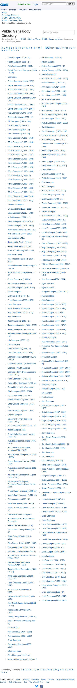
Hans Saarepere (14, 304)
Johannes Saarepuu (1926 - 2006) (56, 372)
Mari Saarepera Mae (16, 238)
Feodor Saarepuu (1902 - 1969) (55, 203)
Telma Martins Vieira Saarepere (21, 387)
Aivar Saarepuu (14, 640)
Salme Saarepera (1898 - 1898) (21, 90)
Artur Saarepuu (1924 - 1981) (54, 119)
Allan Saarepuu (48, 62)
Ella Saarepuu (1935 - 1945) (53, 151)
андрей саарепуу (49, 74)
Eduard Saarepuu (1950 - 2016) (55, 135)
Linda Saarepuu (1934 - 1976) (54, 600)
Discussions (35, 10)
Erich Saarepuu (48, 186)
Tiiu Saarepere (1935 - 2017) (20, 391)
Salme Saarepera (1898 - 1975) (21, 81)
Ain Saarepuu (13, 628)
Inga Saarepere (14, 317)
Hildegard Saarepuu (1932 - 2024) (56, 264)
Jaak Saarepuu (48, 296)
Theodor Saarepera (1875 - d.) (20, 117)
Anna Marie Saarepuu (51, 99)
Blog (25, 682)
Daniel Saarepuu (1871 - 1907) (54, 131)
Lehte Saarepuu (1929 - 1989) (54, 512)
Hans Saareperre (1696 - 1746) (21, 503)
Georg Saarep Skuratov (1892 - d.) (22, 617)
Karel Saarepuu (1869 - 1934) (54, 425)
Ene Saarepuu (48, 182)
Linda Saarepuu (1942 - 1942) (54, 596)
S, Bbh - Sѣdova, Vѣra (11, 18)
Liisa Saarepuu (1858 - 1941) (54, 564)
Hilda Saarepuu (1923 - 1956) (54, 260)
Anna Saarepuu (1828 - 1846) (54, 95)
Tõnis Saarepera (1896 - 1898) (20, 188)
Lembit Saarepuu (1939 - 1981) (55, 539)
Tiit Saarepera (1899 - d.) (18, 125)
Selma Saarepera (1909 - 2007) (21, 109)
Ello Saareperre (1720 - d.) (19, 499)
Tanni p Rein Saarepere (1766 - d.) (22, 383)
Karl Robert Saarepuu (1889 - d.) (55, 444)
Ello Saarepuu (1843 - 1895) (53, 161)
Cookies (3, 682)
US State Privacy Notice (65, 680)
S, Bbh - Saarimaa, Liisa (12, 20)
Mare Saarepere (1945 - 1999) (20, 353)
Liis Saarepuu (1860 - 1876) (53, 560)
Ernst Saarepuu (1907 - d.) (53, 195)
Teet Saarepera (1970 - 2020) (20, 113)
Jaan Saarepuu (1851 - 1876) (54, 325)
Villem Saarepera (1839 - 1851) (21, 226)
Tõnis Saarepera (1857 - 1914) (20, 142)
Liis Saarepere (14, 344)
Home (4, 10)
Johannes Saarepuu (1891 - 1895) (56, 376)
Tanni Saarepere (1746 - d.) (19, 379)
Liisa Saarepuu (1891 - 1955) (54, 568)
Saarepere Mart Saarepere (19, 368)
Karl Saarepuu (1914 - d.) (52, 461)
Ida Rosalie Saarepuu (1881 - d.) (55, 268)
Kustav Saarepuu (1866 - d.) (53, 488)
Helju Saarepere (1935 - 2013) (20, 312)
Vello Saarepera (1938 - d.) (19, 217)
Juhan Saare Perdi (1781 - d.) (20, 246)
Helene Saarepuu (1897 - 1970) (55, 243)
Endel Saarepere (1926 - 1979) (20, 300)
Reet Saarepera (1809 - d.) (19, 62)
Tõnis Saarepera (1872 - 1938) (20, 151)
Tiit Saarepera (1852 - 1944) (19, 121)
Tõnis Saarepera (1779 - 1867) (20, 155)
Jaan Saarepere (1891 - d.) (19, 321)
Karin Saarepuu (48, 433)
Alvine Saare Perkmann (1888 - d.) (22, 491)
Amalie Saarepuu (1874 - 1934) (55, 70)
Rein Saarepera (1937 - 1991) (20, 66)
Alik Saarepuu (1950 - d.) (52, 58)
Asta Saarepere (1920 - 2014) (20, 283)
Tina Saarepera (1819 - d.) (19, 130)
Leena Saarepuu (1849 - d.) (53, 503)
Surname (35, 680)
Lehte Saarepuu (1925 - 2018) (54, 507)
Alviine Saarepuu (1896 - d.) (53, 66)
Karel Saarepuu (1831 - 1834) (54, 429)
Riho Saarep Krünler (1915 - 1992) (22, 543)
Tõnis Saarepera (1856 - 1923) (20, 167)
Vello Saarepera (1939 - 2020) (20, 221)
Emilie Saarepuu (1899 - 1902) (54, 178)
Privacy (51, 680)
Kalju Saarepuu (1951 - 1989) (54, 416)
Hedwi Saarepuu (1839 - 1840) (54, 232)
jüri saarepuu (47, 393)
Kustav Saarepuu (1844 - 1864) (55, 484)
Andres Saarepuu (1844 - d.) (53, 83)
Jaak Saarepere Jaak (16, 430)
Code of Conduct (15, 682)
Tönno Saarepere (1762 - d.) (19, 395)
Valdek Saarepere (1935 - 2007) (21, 400)
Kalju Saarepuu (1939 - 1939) (54, 420)
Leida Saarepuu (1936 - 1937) (54, 528)
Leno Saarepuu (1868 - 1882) (54, 544)
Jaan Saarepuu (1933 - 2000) (54, 329)
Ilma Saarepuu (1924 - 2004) (53, 279)
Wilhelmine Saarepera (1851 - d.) (21, 230)
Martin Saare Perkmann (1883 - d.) (22, 495)
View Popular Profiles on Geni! (60, 48)
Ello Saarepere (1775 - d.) (18, 296)
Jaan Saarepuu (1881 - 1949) (54, 333)
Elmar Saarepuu (48, 170)
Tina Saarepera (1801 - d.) (19, 134)
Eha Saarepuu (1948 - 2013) (53, 139)
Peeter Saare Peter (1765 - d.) (20, 525)
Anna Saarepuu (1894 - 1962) (54, 91)
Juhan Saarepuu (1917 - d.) (53, 389)
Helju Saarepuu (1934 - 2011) (54, 251)
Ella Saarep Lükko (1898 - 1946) (21, 547)
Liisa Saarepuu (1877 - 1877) (54, 573)
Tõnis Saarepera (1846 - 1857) (20, 180)
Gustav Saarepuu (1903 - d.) (53, 220)
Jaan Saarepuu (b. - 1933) (52, 312)
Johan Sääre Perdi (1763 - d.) (20, 242)
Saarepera (12, 77)
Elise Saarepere (14, 292)
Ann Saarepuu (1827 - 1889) (53, 87)
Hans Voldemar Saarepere (19, 308)
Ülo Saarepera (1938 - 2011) (20, 209)
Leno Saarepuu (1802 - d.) (53, 548)
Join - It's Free (24, 4)
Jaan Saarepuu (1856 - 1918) (54, 317)
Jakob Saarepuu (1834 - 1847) (54, 342)
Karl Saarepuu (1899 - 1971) (53, 448)
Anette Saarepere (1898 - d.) (20, 279)
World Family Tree (36, 682)
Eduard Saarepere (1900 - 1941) (21, 288)
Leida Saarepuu (48, 516)
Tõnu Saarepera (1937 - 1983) (20, 200)
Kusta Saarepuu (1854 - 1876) (54, 480)
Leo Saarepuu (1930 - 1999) (53, 552)
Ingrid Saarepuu (48, 283)
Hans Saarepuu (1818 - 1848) (54, 224)
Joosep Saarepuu (49, 385)
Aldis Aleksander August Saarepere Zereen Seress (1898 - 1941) (22, 484)
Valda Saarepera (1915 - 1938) (20, 213)
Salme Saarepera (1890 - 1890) (21, 85)
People (12, 10)
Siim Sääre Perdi (15, 255)
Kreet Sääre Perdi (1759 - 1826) (21, 251)
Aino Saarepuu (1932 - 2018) (20, 636)
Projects (22, 10)
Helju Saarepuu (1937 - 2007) (54, 247)
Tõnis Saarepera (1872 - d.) (19, 146)
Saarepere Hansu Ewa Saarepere (22, 364)
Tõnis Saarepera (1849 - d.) (19, 175)
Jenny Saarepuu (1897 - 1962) (54, 353)
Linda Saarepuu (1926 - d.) (53, 592)
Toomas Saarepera (15, 205)
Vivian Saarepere (15, 415)
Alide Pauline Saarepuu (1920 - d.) (22, 659)
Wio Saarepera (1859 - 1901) (20, 234)
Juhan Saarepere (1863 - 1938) (21, 329)
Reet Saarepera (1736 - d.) (19, 58)
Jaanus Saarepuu (49, 338)
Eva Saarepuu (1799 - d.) (52, 199)
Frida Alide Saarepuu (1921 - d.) (55, 207)
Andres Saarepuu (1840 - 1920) (55, 78)
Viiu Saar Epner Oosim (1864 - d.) (22, 551)
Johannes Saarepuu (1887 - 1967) (56, 368)
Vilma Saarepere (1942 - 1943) (20, 411)
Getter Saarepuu (49, 211)
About (18, 680)
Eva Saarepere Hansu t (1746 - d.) (22, 426)
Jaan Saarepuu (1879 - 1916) (54, 321)
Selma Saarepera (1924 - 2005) (21, 105)
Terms (43, 680)
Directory (26, 680)
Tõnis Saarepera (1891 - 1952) (20, 138)
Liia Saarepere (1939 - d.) (18, 340)
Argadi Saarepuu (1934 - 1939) (54, 114)
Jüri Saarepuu (47, 397)
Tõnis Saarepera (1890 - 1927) (20, 184)
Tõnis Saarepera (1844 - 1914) (20, 196)
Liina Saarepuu (48, 556)
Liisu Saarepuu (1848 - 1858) (54, 577)
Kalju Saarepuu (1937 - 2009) (54, 412)
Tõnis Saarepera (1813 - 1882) (20, 159)
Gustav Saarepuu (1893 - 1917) (55, 216)
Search (70, 4)
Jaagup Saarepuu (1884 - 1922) (55, 292)
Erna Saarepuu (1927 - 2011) (54, 191)
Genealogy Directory (10, 15)
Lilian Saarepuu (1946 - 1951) (54, 581)
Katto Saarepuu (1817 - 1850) (54, 465)
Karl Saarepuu (48, 452)
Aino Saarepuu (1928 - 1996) (20, 632)
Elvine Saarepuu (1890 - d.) (53, 174)
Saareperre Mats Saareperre (20, 514)
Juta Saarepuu (48, 401)
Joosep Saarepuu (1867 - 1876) (55, 380)
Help (47, 682)
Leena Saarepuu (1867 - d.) (53, 499)
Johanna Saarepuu (49, 357)
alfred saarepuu (14, 651)
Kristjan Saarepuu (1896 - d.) (54, 476)
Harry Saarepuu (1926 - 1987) (54, 228)
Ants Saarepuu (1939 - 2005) (54, 110)
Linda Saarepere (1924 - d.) (19, 349)
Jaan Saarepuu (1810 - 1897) (54, 304)
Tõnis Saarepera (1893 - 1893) (20, 171)
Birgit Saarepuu (48, 127)
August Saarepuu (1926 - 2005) (55, 123)
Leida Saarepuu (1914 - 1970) (54, 524)
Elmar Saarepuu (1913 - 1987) (54, 166)
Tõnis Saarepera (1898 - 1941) (20, 192)
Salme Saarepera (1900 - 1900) (21, 94)
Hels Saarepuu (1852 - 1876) (54, 256)
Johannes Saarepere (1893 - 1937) (22, 325)
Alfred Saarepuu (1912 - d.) (19, 655)
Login (35, 4)
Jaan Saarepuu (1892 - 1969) (54, 308)
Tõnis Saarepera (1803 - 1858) (20, 163)
